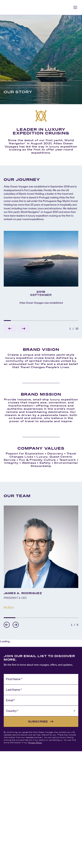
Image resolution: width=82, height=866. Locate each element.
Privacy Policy (35, 742)
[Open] (74, 711)
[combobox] (38, 712)
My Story (9, 607)
